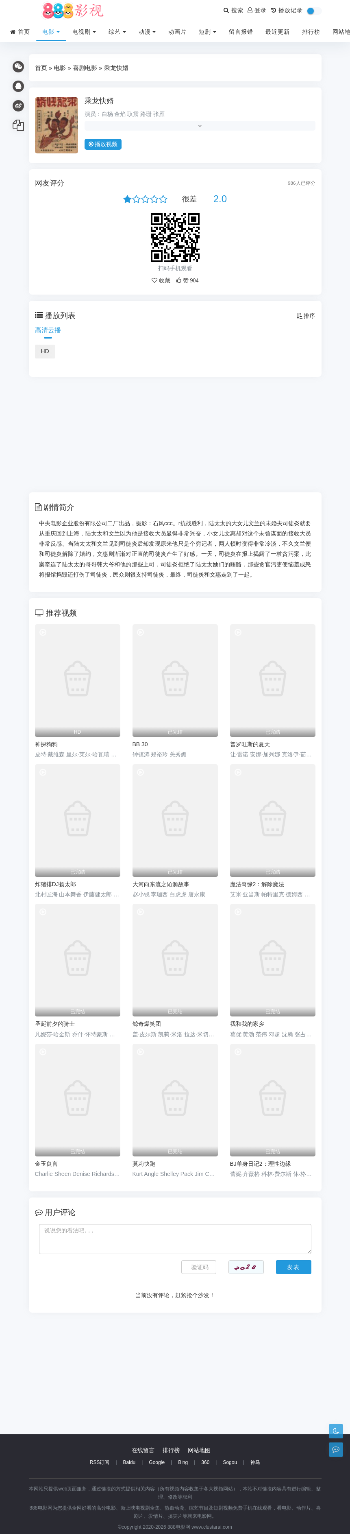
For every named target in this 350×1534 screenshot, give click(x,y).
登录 (257, 10)
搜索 (233, 10)
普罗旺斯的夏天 (250, 744)
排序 (306, 315)
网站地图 (199, 1450)
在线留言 (143, 1450)
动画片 (177, 31)
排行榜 (311, 31)
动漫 (148, 31)
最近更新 (277, 31)
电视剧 (84, 31)
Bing (183, 1462)
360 (205, 1462)
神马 (255, 1462)
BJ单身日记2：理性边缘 (260, 1163)
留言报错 (241, 31)
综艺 (117, 31)
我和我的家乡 (247, 1023)
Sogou (230, 1462)
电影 (51, 31)
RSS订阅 (100, 1462)
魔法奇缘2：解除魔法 (257, 884)
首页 (20, 31)
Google (157, 1462)
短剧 (208, 31)
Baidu (129, 1462)
